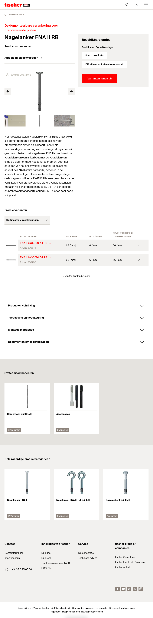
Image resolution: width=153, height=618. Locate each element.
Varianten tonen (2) (100, 78)
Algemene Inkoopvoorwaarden (65, 611)
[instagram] (141, 589)
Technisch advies (87, 558)
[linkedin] (129, 589)
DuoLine (46, 553)
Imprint (49, 608)
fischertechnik (123, 567)
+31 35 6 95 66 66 (22, 569)
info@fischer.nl (12, 558)
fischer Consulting (125, 557)
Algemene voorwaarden (96, 608)
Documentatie (86, 553)
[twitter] (135, 589)
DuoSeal (46, 558)
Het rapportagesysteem (92, 611)
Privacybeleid (60, 608)
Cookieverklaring (76, 608)
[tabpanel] (15, 120)
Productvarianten (17, 46)
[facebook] (117, 589)
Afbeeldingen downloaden (23, 58)
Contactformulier (13, 553)
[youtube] (123, 589)
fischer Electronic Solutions (130, 562)
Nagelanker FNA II (13, 14)
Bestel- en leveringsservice (122, 608)
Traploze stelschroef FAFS (55, 563)
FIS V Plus (46, 568)
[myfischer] (136, 4)
